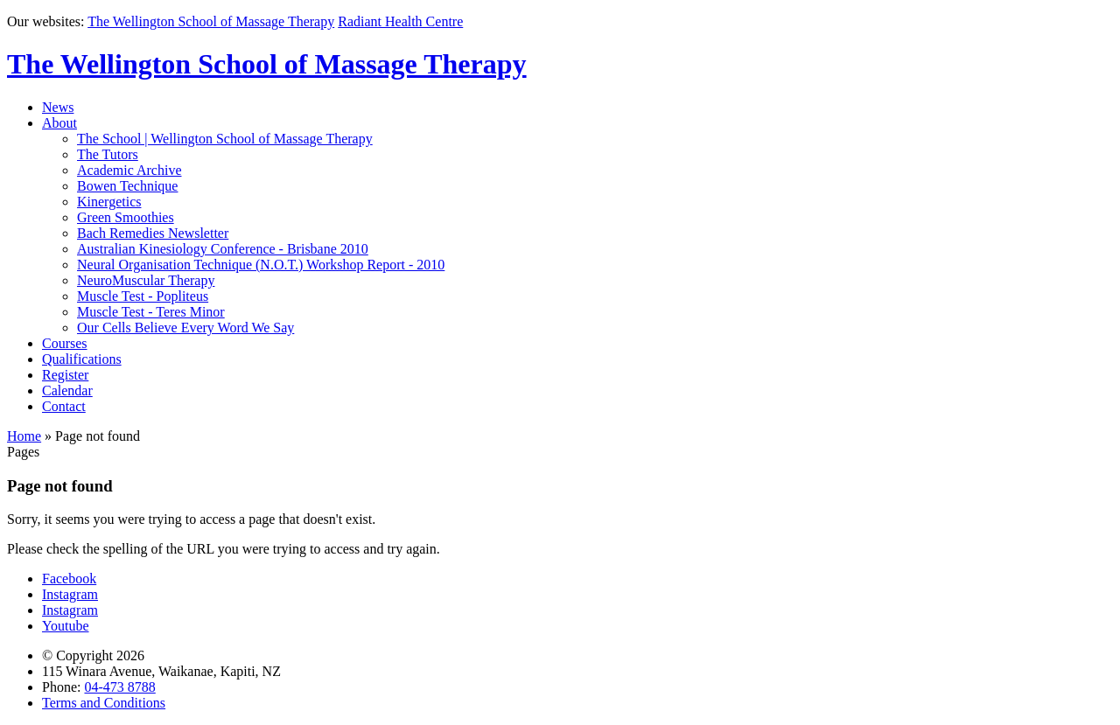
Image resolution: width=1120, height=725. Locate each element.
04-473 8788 (119, 687)
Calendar (67, 390)
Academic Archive (129, 170)
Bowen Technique (127, 185)
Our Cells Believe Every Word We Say (185, 327)
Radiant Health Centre (400, 21)
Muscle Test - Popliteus (142, 296)
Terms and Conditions (103, 702)
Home (24, 436)
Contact (64, 406)
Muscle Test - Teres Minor (151, 311)
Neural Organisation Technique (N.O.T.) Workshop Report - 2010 (260, 264)
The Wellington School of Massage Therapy (211, 21)
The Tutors (107, 154)
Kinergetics (109, 201)
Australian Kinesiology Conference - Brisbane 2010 (222, 248)
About (59, 122)
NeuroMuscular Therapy (145, 280)
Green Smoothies (125, 217)
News (58, 107)
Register (65, 374)
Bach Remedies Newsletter (152, 233)
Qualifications (82, 359)
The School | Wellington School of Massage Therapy (225, 138)
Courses (65, 343)
